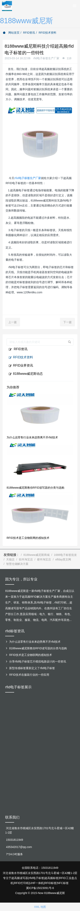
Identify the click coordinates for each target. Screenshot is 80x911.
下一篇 (67, 322)
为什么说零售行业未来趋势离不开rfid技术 (32, 437)
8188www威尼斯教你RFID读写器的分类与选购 (35, 487)
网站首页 (11, 32)
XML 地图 (40, 906)
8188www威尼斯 (26, 21)
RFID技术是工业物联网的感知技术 (28, 537)
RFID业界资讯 (21, 365)
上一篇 (12, 322)
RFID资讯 (29, 32)
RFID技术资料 (47, 32)
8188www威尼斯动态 (26, 374)
